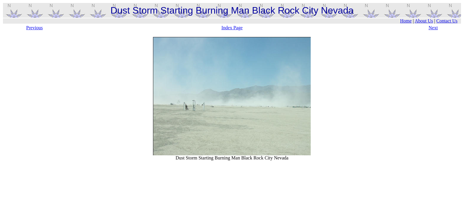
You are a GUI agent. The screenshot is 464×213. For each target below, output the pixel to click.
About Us (424, 20)
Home (406, 20)
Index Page (232, 27)
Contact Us (446, 20)
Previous (34, 27)
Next (433, 27)
